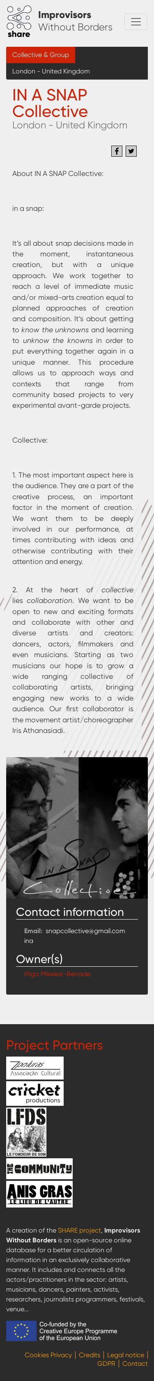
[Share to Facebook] (116, 151)
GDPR (106, 1363)
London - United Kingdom (51, 71)
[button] (77, 827)
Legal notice (125, 1355)
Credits (89, 1355)
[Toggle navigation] (135, 22)
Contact (135, 1363)
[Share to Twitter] (131, 151)
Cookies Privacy (48, 1355)
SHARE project (79, 1230)
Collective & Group (40, 55)
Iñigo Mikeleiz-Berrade (57, 974)
